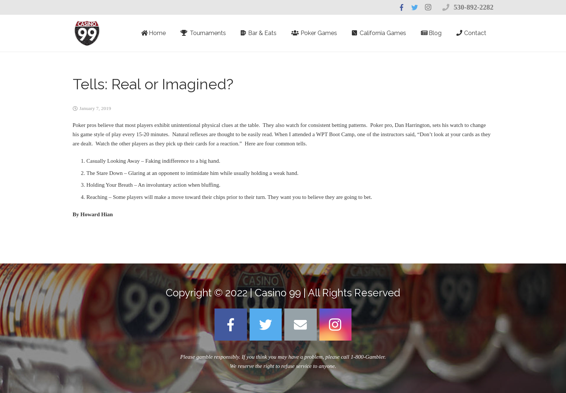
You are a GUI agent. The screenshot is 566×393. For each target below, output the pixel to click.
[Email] (300, 324)
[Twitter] (266, 324)
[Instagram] (335, 324)
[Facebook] (231, 324)
